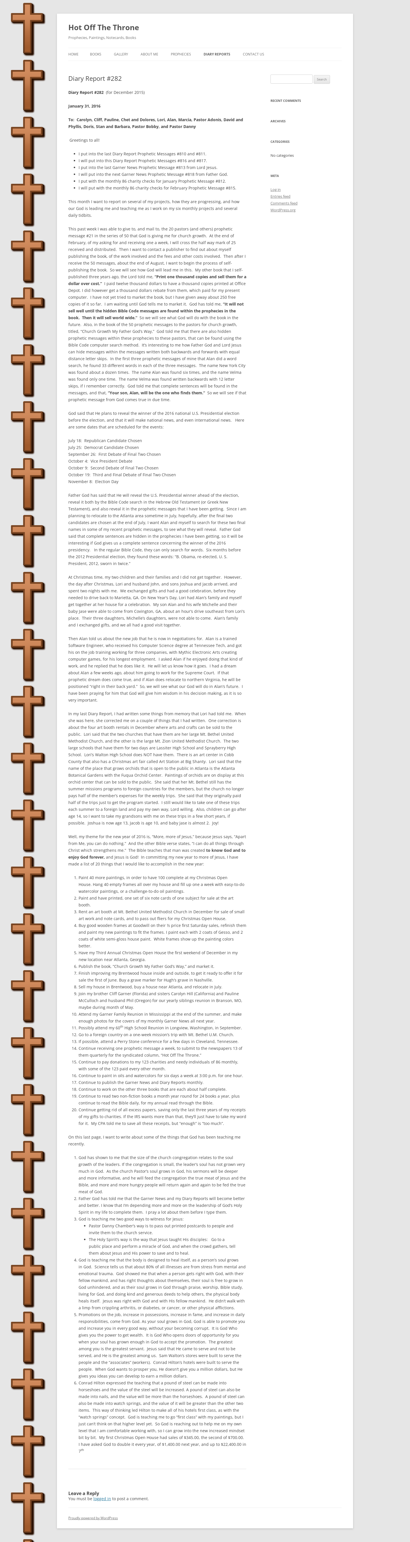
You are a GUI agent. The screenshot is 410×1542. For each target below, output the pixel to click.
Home (73, 54)
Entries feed (280, 196)
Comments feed (284, 203)
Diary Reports (217, 54)
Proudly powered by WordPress (93, 1518)
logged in (102, 1498)
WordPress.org (283, 210)
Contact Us (253, 54)
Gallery (121, 54)
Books (95, 54)
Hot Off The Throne (103, 27)
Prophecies (181, 54)
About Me (149, 54)
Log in (275, 189)
